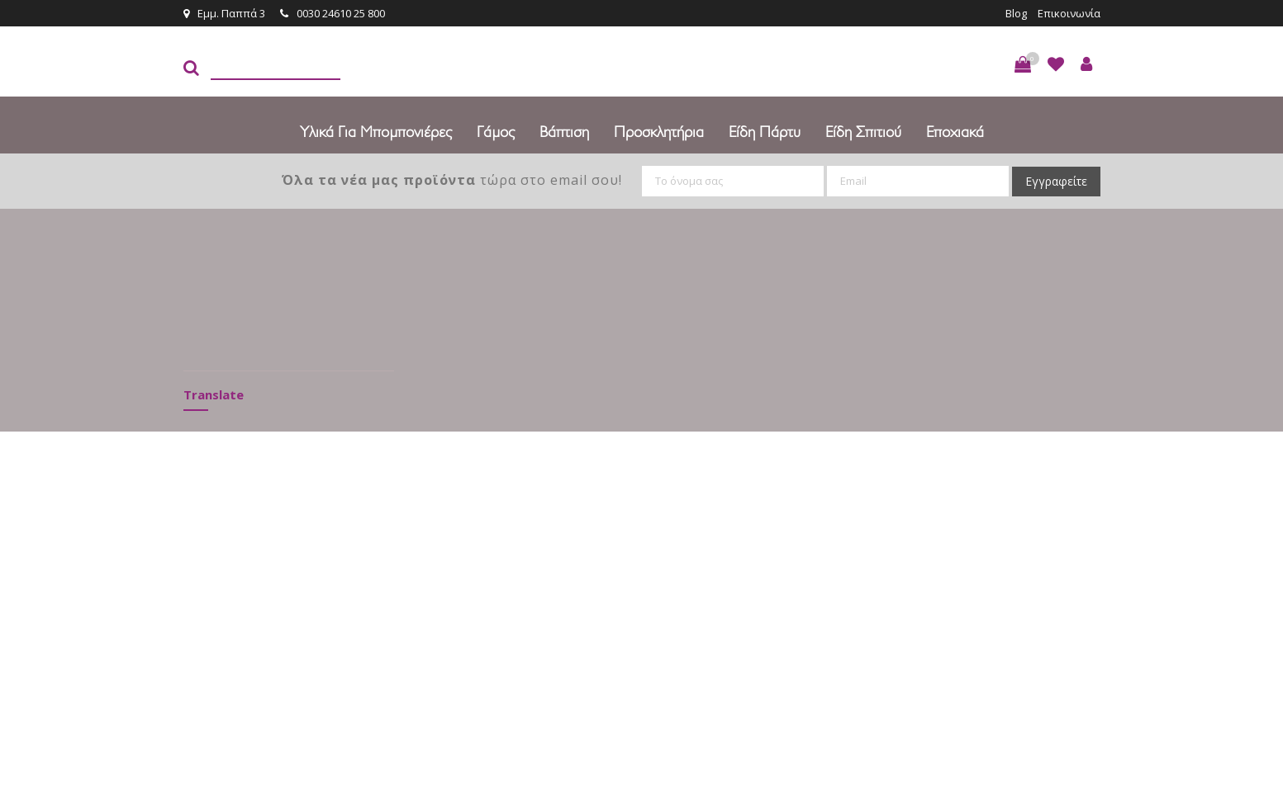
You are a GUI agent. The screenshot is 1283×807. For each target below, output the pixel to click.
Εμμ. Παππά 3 (224, 13)
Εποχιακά (955, 132)
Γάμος (496, 132)
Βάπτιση (564, 132)
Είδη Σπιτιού (863, 132)
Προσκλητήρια (659, 132)
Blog (1016, 13)
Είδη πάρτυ (765, 132)
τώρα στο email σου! (452, 180)
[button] (1022, 64)
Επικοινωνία (1069, 13)
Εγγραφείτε (1056, 181)
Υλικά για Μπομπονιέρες (376, 132)
